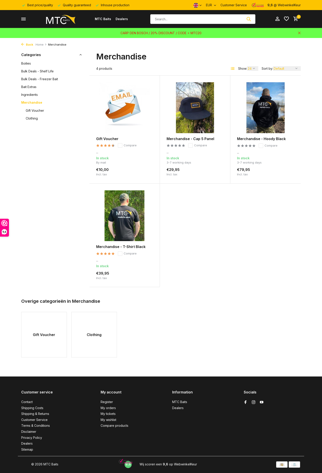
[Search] (202, 19)
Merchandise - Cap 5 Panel (190, 139)
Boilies (26, 63)
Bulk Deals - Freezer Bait (39, 79)
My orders (108, 408)
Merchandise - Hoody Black (261, 139)
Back (27, 44)
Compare (127, 145)
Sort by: (267, 68)
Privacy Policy (31, 437)
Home (41, 44)
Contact (27, 402)
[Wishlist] (286, 19)
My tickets (108, 414)
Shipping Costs (32, 408)
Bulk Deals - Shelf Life (37, 71)
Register (107, 402)
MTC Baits (103, 19)
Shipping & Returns (35, 414)
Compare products (114, 425)
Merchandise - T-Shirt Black (121, 246)
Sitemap (27, 449)
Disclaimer (28, 431)
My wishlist (108, 420)
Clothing (32, 118)
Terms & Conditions (35, 425)
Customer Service (233, 5)
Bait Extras (28, 87)
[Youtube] (261, 402)
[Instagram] (253, 402)
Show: (242, 68)
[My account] (277, 19)
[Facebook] (245, 402)
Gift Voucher (35, 110)
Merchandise (31, 102)
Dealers (122, 19)
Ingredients (29, 95)
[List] (233, 69)
